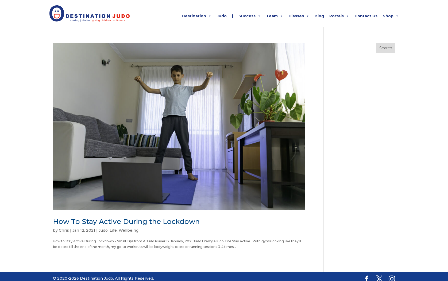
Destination (196, 16)
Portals (339, 16)
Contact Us (365, 16)
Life (113, 230)
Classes (298, 16)
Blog (319, 16)
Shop (391, 16)
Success (249, 16)
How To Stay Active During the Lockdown (126, 221)
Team (274, 16)
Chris (64, 230)
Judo (222, 16)
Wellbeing (128, 230)
